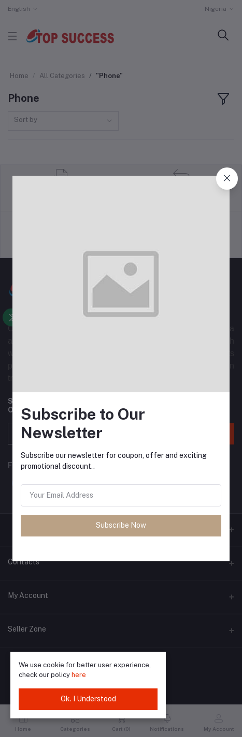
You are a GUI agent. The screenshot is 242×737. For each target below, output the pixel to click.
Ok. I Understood (88, 699)
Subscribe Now (121, 525)
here (79, 675)
